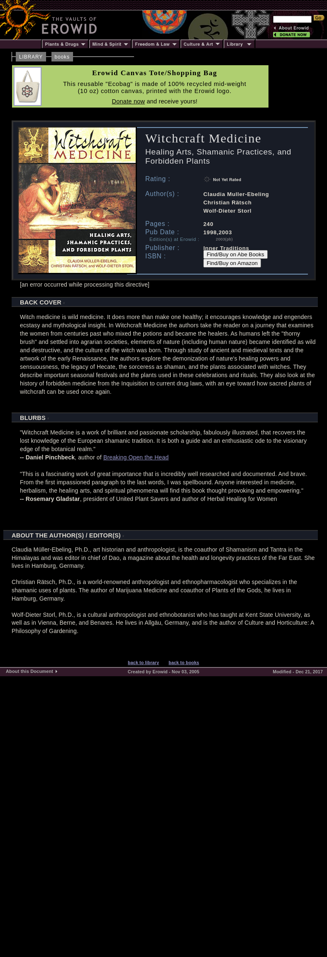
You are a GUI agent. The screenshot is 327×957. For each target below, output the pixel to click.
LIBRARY (31, 57)
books (62, 57)
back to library (143, 662)
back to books (183, 662)
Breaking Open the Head (136, 457)
